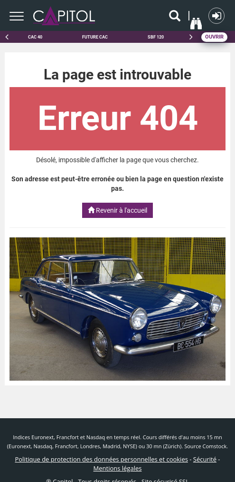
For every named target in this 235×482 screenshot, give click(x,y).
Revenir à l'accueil (117, 210)
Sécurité (204, 459)
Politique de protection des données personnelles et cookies (101, 459)
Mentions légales (118, 468)
